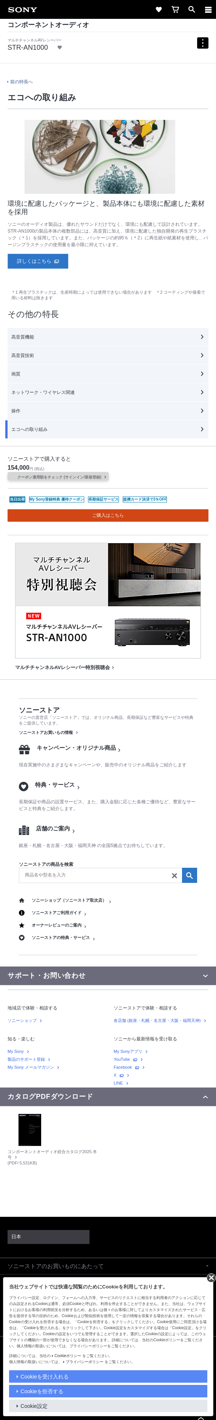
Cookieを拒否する (41, 1391)
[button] (108, 1266)
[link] (23, 9)
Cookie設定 (34, 1406)
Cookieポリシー (67, 1356)
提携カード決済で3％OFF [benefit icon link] (145, 499)
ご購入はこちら (108, 515)
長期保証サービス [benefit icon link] (103, 499)
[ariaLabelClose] (208, 9)
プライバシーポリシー (84, 1362)
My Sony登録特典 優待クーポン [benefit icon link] (56, 499)
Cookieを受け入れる (44, 1377)
